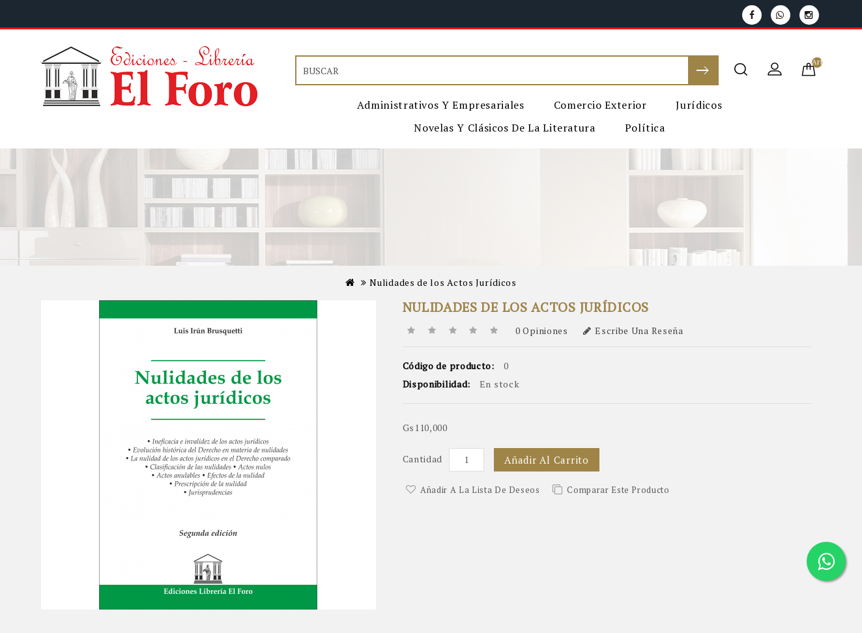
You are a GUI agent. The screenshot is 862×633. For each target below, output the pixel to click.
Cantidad (423, 459)
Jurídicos (699, 105)
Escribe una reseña (633, 330)
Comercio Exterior (600, 105)
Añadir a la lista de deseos (480, 490)
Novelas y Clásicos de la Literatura (504, 127)
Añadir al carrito (546, 459)
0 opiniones (541, 330)
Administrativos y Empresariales (440, 105)
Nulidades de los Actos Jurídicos (442, 282)
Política (645, 127)
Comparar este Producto (618, 490)
